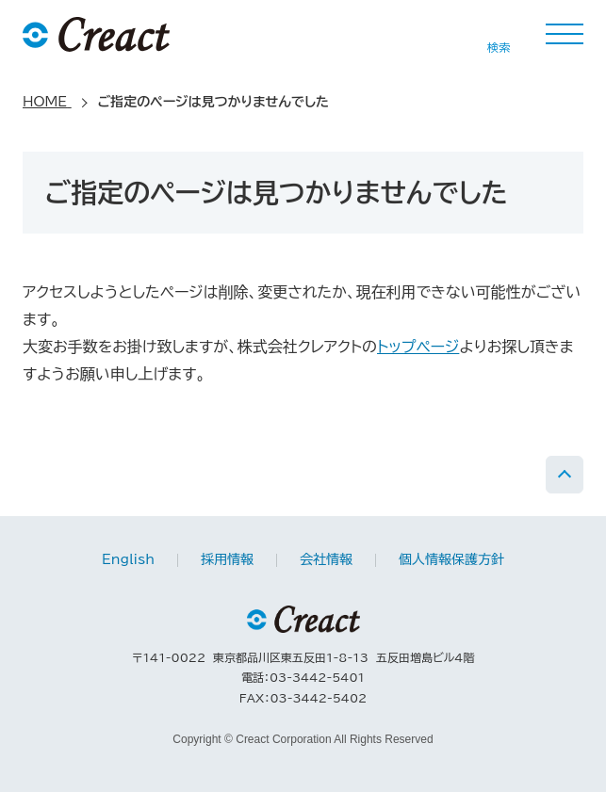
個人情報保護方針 (451, 559)
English (128, 559)
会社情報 (326, 559)
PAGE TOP (564, 474)
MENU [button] (564, 34)
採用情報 (227, 559)
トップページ (418, 346)
